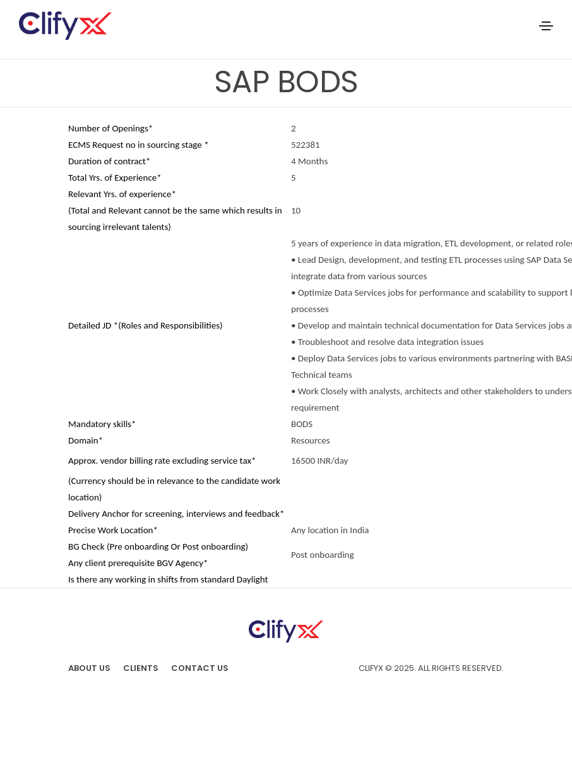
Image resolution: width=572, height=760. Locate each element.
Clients (140, 668)
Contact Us (200, 668)
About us (89, 668)
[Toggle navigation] (546, 25)
